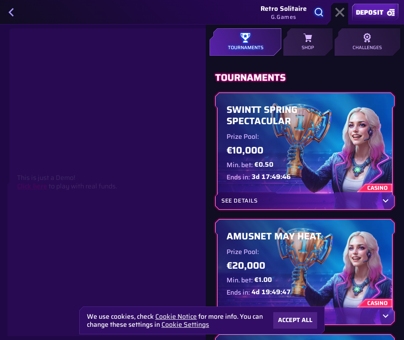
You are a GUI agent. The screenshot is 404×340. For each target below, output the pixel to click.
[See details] (385, 200)
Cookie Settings (185, 324)
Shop (307, 42)
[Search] (319, 12)
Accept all (295, 320)
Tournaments (245, 42)
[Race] (339, 12)
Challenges (367, 42)
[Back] (11, 12)
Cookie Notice (176, 317)
